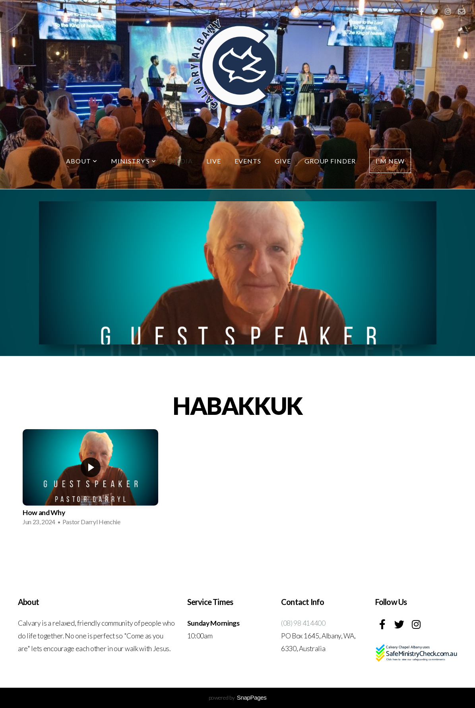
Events (248, 161)
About (81, 161)
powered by (238, 697)
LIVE (213, 161)
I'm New (390, 161)
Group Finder (330, 161)
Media (181, 161)
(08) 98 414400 (303, 623)
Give (283, 161)
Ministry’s (134, 161)
